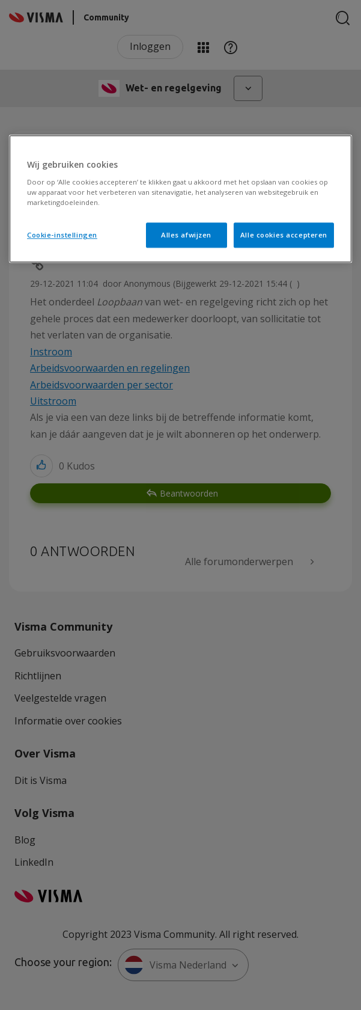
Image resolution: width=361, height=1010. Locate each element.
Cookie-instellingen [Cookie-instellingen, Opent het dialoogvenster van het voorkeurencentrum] (62, 234)
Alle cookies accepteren (283, 234)
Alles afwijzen (186, 234)
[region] (180, 199)
